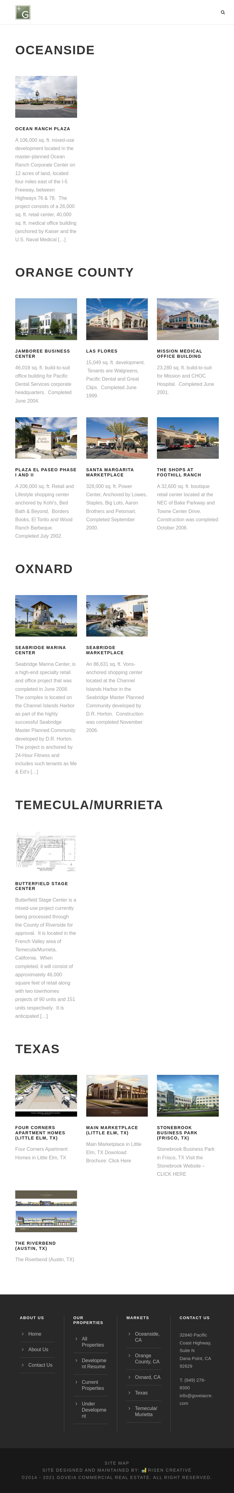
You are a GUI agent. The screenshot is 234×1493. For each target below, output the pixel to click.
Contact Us (40, 1365)
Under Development (94, 1410)
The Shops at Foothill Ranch (179, 472)
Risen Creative (167, 1470)
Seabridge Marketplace (105, 650)
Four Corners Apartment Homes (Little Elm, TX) (40, 1132)
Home (34, 1334)
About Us (38, 1349)
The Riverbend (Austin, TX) (35, 1246)
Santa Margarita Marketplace (110, 472)
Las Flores (102, 351)
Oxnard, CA (148, 1377)
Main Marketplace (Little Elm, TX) (112, 1130)
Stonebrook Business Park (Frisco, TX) (177, 1132)
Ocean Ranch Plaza (42, 128)
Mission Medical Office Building (179, 354)
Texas (141, 1392)
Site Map (117, 1463)
